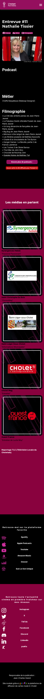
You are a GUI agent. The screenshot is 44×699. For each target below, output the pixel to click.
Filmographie (27, 33)
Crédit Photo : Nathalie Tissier (33, 61)
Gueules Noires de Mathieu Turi (17, 155)
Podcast (7, 33)
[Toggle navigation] (40, 5)
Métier (16, 33)
